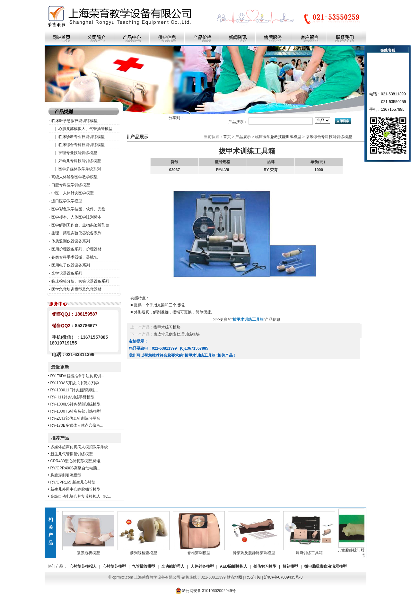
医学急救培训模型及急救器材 (76, 289)
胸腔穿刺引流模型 (65, 475)
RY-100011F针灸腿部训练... (74, 390)
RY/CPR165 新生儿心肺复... (74, 482)
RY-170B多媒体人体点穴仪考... (76, 425)
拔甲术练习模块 (166, 327)
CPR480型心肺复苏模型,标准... (77, 461)
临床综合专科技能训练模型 (81, 145)
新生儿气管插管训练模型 (71, 454)
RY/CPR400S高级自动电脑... (75, 468)
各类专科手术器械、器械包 (74, 257)
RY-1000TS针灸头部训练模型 (75, 411)
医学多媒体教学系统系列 (79, 169)
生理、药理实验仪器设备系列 (76, 233)
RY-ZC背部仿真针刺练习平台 (75, 418)
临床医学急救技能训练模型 (74, 120)
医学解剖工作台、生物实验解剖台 (80, 225)
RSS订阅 (253, 577)
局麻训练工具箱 (311, 551)
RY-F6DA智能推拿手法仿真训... (77, 376)
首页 (227, 137)
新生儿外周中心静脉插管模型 (75, 489)
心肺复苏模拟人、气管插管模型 (85, 129)
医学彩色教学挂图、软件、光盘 (78, 209)
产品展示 (243, 137)
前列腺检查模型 (145, 551)
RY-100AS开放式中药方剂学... (76, 383)
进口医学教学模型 (66, 201)
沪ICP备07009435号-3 (283, 577)
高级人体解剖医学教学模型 (74, 177)
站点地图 (234, 577)
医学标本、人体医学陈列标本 (76, 217)
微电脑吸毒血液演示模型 (325, 566)
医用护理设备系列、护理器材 (76, 249)
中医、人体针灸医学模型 (72, 193)
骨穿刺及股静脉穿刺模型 (256, 551)
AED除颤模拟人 (233, 566)
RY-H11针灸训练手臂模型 (72, 397)
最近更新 (60, 367)
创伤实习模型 (264, 566)
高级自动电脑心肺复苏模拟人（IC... (80, 496)
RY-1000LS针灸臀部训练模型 (75, 404)
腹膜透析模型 (90, 551)
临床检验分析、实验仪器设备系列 (80, 281)
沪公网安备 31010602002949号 (205, 591)
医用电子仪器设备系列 (70, 265)
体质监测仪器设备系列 (70, 241)
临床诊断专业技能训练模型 (81, 137)
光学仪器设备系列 (66, 273)
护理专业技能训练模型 (77, 153)
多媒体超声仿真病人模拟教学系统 (79, 447)
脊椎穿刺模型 (200, 551)
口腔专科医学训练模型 (70, 185)
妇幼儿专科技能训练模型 (79, 161)
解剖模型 (290, 566)
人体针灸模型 (202, 566)
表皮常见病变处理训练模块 (176, 334)
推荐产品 (60, 438)
